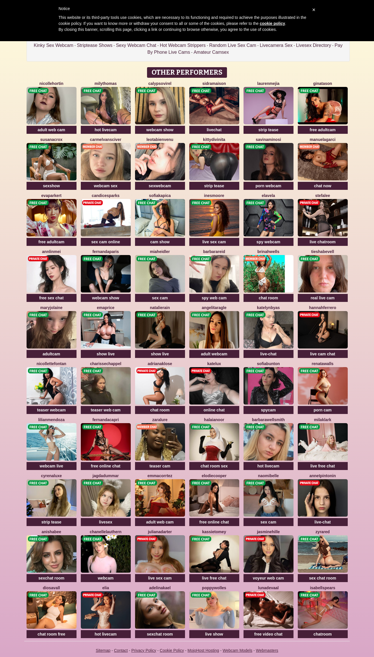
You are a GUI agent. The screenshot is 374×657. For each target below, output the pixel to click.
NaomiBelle (268, 475)
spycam (268, 410)
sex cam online (105, 242)
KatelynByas (268, 307)
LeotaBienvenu (159, 139)
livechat (214, 130)
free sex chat (51, 298)
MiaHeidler (160, 251)
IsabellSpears (322, 588)
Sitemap (103, 650)
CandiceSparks (105, 195)
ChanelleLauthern (105, 531)
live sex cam (214, 242)
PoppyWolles (214, 588)
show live (105, 354)
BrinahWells (268, 251)
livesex (105, 522)
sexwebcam (160, 186)
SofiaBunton (268, 363)
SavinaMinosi (268, 139)
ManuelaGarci (322, 139)
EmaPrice (105, 307)
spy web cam (214, 298)
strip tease (268, 130)
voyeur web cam (268, 578)
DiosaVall (51, 588)
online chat (214, 410)
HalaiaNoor (214, 419)
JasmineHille (268, 531)
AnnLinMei (51, 251)
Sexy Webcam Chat (136, 45)
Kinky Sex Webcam (53, 45)
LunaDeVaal (268, 588)
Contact (121, 650)
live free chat (322, 466)
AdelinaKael (160, 588)
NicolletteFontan (51, 363)
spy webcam (268, 242)
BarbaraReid (214, 251)
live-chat (268, 354)
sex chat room (322, 578)
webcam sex (106, 186)
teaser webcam (51, 410)
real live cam (323, 298)
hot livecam (105, 130)
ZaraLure (160, 419)
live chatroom (322, 242)
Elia (105, 588)
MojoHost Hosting (203, 650)
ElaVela (268, 195)
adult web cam (51, 130)
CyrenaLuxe (51, 475)
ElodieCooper (214, 475)
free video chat (268, 634)
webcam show (160, 130)
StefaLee (322, 195)
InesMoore (214, 195)
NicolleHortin (51, 83)
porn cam (322, 410)
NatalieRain (160, 307)
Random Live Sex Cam (232, 45)
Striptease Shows (94, 45)
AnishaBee (51, 531)
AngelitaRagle (214, 307)
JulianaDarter (160, 531)
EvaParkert (51, 195)
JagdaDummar (106, 475)
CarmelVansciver (105, 139)
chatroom (322, 634)
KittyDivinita (214, 139)
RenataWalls (322, 363)
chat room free (51, 634)
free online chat (105, 466)
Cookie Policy (172, 650)
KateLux (214, 363)
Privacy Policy (143, 650)
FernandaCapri (106, 419)
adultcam (51, 354)
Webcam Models (237, 650)
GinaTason (322, 83)
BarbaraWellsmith (268, 419)
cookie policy (272, 23)
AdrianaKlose (160, 363)
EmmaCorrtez (159, 475)
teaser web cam (105, 410)
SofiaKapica (160, 195)
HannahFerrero (322, 307)
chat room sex (214, 466)
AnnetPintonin (322, 475)
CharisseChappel (105, 363)
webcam (105, 578)
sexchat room (51, 578)
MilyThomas (105, 83)
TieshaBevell (322, 251)
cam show (160, 242)
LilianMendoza (51, 419)
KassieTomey (214, 531)
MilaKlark (322, 419)
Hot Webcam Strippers (183, 45)
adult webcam (214, 354)
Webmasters (267, 650)
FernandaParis (106, 251)
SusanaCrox (51, 139)
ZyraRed (322, 531)
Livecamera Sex (276, 45)
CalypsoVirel (160, 83)
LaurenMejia (268, 83)
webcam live (51, 466)
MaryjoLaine (51, 307)
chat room (268, 298)
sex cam (160, 298)
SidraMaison (214, 83)
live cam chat (322, 354)
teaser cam (159, 466)
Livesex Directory (313, 45)
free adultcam (322, 130)
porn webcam (268, 186)
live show (214, 634)
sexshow (51, 186)
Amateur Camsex (211, 52)
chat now (322, 186)
